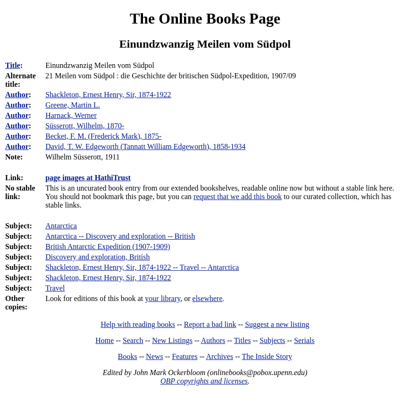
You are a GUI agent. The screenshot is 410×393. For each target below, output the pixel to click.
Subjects (272, 340)
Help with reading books (137, 324)
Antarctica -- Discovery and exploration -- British (120, 236)
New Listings (172, 340)
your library (162, 298)
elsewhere (207, 298)
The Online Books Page (205, 18)
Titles (242, 340)
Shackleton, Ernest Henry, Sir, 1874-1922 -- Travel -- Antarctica (142, 267)
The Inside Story (267, 356)
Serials (304, 340)
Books (127, 356)
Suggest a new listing (277, 324)
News (154, 356)
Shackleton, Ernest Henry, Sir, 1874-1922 (108, 278)
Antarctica (61, 226)
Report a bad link (210, 324)
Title (12, 65)
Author (17, 95)
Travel (55, 288)
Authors (213, 340)
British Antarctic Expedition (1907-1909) (107, 246)
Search (133, 340)
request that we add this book (237, 196)
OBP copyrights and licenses (204, 381)
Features (184, 356)
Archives (219, 356)
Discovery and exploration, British (97, 257)
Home (104, 340)
